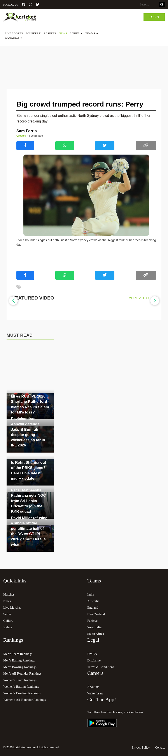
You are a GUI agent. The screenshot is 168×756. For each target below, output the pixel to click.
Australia (93, 601)
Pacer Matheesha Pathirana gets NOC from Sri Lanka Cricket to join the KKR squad (28, 500)
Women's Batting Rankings (21, 686)
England (92, 607)
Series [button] (76, 33)
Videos (7, 627)
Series (7, 614)
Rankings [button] (13, 37)
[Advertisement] (84, 58)
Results (50, 33)
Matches (8, 594)
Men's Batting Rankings (19, 660)
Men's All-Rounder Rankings (22, 673)
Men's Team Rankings (17, 654)
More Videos (141, 298)
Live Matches (12, 607)
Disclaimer (94, 660)
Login (154, 17)
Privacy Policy (141, 747)
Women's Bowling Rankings (22, 693)
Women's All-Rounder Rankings (24, 699)
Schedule (33, 33)
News (63, 33)
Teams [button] (91, 33)
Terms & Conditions (100, 667)
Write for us (95, 693)
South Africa (95, 633)
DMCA (92, 654)
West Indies (95, 627)
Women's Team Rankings (20, 680)
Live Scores (14, 33)
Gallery (8, 620)
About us (93, 687)
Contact (160, 747)
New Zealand (96, 614)
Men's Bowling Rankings (20, 667)
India (90, 594)
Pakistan (92, 620)
